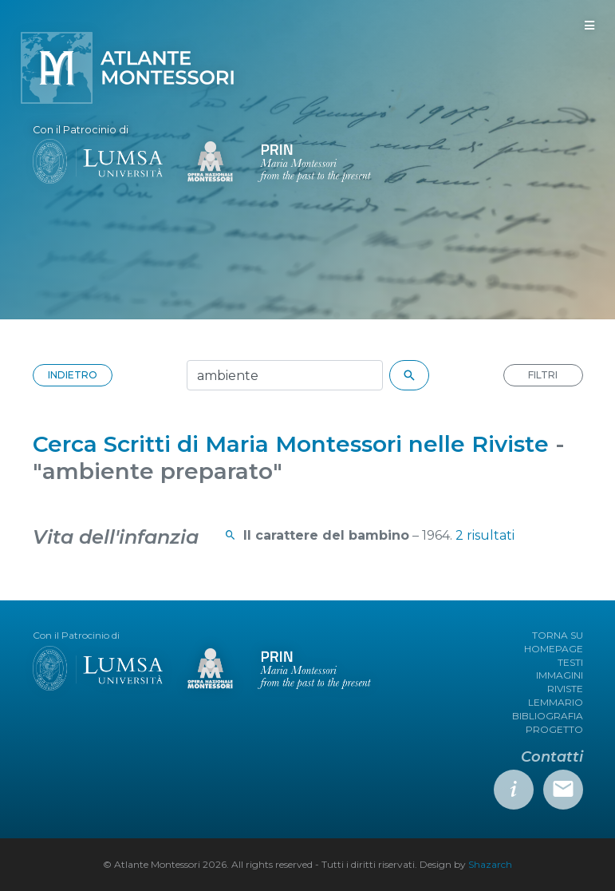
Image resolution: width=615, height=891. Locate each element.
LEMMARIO (555, 702)
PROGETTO (554, 729)
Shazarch (490, 864)
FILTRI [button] (543, 375)
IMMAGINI (559, 675)
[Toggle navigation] (589, 25)
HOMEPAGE (553, 649)
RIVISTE (565, 689)
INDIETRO (72, 375)
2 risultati (484, 535)
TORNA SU (557, 635)
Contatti (552, 757)
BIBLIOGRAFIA (547, 716)
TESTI (570, 662)
